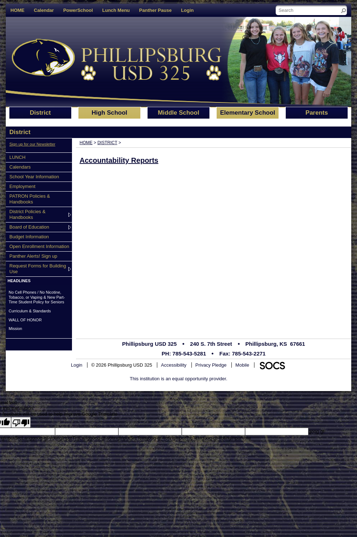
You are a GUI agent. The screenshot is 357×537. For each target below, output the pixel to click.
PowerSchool (78, 10)
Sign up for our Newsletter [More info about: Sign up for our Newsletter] (32, 144)
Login (187, 10)
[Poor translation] (21, 422)
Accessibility (173, 365)
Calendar (44, 10)
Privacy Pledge (211, 365)
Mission (15, 328)
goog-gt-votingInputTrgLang (61, 438)
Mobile (242, 365)
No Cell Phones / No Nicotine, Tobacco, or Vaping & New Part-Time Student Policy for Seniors (37, 297)
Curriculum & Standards (30, 311)
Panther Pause (155, 10)
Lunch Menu (116, 10)
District (107, 142)
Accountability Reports (119, 160)
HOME (17, 10)
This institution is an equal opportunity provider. (178, 378)
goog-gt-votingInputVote (226, 438)
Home (86, 142)
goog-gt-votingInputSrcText (117, 438)
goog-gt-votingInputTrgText (173, 438)
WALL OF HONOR (25, 320)
